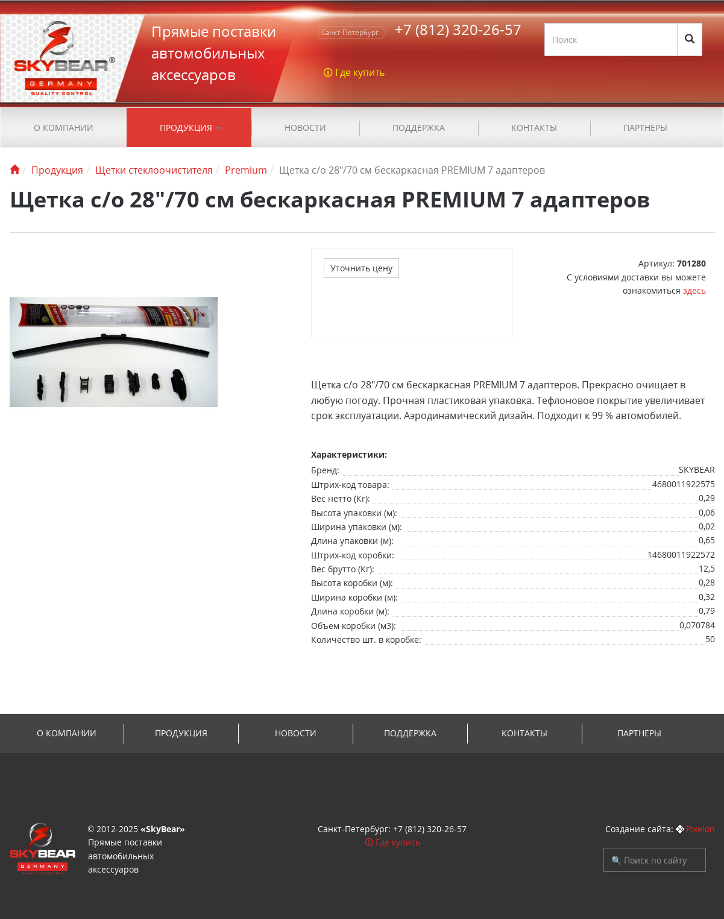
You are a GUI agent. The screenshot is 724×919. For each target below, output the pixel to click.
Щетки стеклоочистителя (154, 170)
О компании (63, 127)
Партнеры (645, 127)
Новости (305, 127)
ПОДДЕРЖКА (418, 127)
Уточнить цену (361, 268)
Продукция (186, 127)
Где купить (398, 842)
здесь (694, 290)
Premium (246, 170)
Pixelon (700, 829)
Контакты (534, 127)
